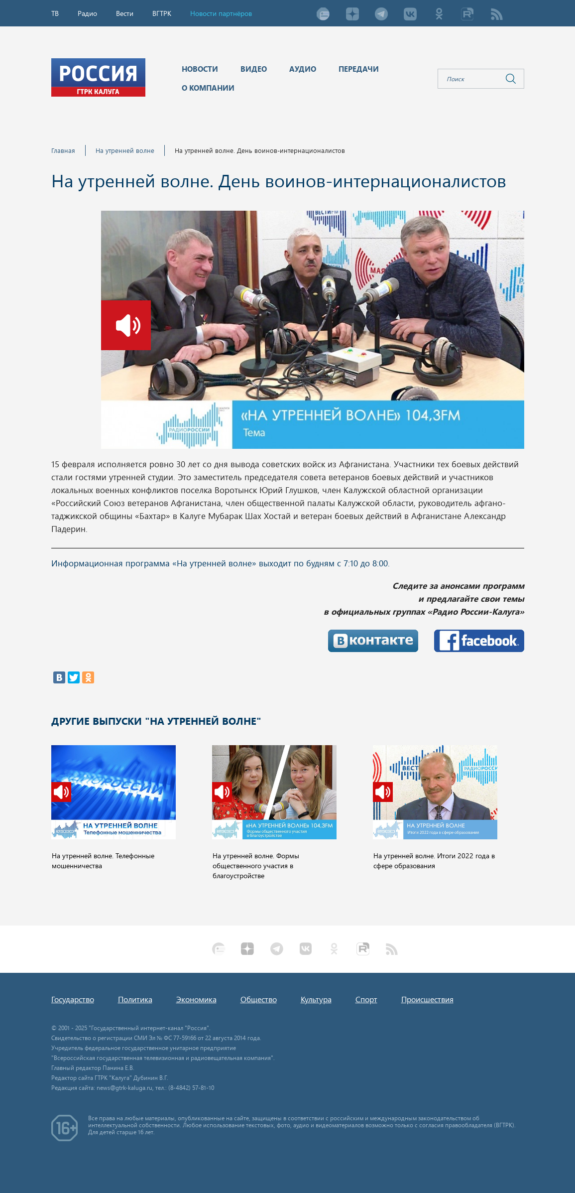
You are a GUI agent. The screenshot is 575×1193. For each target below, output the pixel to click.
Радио (87, 13)
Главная (63, 150)
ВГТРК (161, 13)
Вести (124, 13)
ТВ (55, 13)
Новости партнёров (221, 13)
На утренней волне (125, 150)
